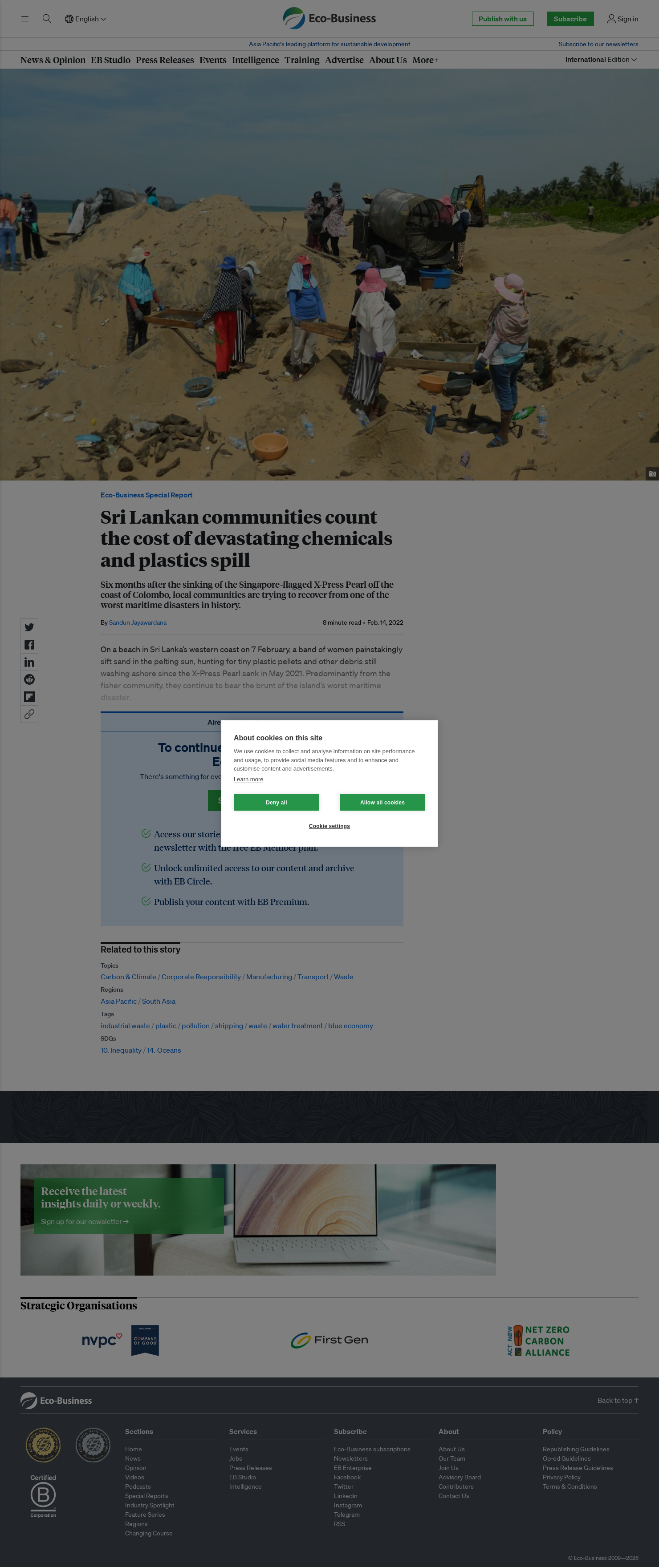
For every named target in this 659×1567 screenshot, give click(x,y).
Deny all (276, 803)
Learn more (248, 779)
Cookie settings (329, 826)
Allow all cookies (382, 803)
